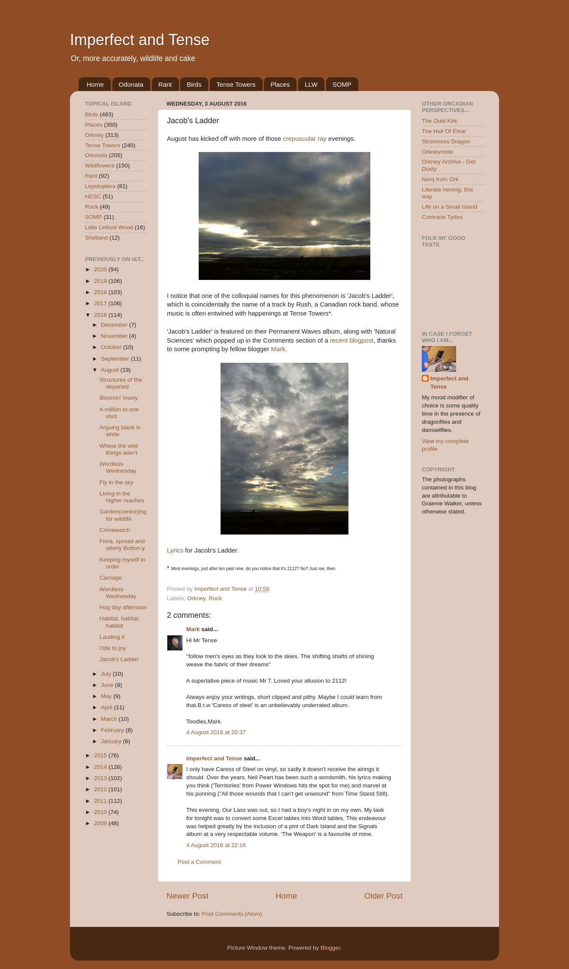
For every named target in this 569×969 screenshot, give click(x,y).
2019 (101, 281)
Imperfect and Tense (140, 40)
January (112, 741)
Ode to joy (113, 648)
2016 (101, 315)
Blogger (330, 948)
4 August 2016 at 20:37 (216, 732)
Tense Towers (235, 84)
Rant (165, 84)
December (115, 325)
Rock (215, 598)
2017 (101, 303)
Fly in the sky (116, 482)
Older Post (383, 895)
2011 (101, 801)
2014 (101, 767)
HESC (93, 196)
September (116, 358)
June (108, 685)
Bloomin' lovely (119, 398)
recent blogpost (352, 340)
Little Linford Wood (109, 227)
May (107, 696)
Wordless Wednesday (118, 467)
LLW (311, 84)
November (115, 336)
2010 (101, 812)
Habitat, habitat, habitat (120, 622)
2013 (101, 778)
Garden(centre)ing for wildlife (123, 515)
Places (280, 84)
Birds (194, 84)
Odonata (131, 84)
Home (95, 84)
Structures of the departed (121, 383)
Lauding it (112, 637)
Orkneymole (437, 152)
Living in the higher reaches (122, 497)
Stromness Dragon (446, 141)
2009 (101, 823)
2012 (101, 789)
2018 (101, 292)
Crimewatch (115, 530)
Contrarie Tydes (442, 217)
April (107, 707)
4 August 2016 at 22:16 (216, 845)
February (113, 730)
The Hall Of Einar (444, 131)
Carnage (111, 577)
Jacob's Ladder (119, 659)
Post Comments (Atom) (232, 914)
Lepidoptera (100, 186)
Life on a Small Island (449, 207)
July (107, 674)
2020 (101, 269)
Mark (278, 349)
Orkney (196, 598)
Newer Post (187, 895)
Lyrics (175, 550)
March (109, 719)
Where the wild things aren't (119, 449)
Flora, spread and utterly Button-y (122, 544)
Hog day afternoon (123, 607)
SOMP (342, 84)
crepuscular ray (304, 138)
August (111, 370)
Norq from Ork (440, 179)
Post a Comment (199, 862)
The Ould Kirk (439, 121)
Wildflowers (100, 165)
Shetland (96, 237)
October (112, 347)
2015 (101, 755)
